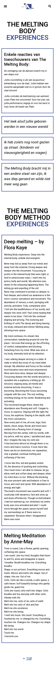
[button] (5, 6)
